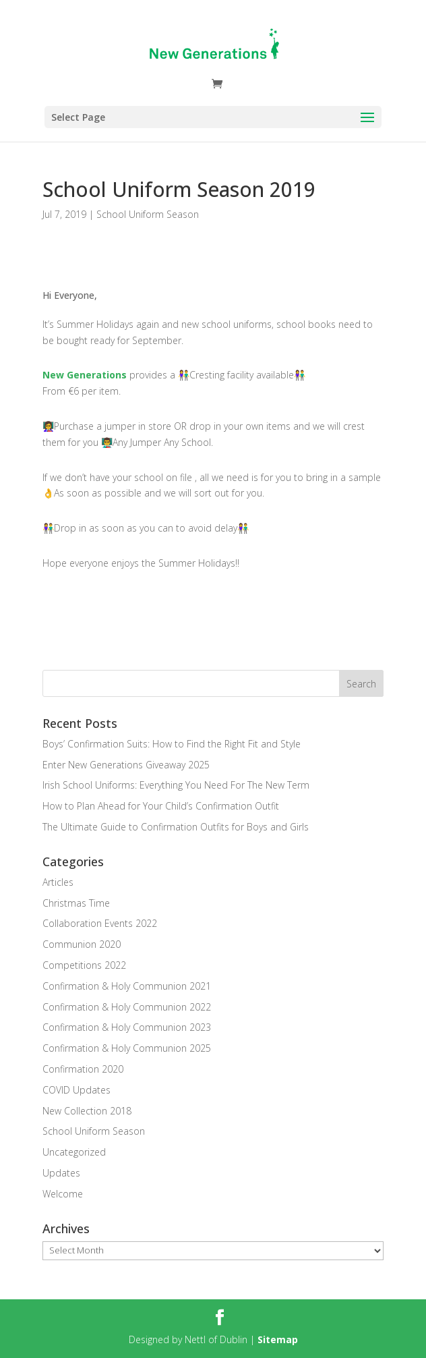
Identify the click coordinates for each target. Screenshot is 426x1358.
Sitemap (277, 1339)
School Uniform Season (147, 214)
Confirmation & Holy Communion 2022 (126, 1006)
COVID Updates (76, 1089)
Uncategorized (74, 1151)
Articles (57, 882)
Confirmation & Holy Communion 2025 (126, 1048)
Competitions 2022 (84, 965)
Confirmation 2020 (82, 1069)
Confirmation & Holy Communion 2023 (126, 1027)
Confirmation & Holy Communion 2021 (126, 986)
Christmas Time (76, 903)
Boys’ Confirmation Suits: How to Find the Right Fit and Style (171, 743)
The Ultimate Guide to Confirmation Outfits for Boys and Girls (175, 826)
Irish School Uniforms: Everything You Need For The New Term (175, 785)
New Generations (84, 374)
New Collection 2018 (86, 1110)
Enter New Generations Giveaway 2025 (126, 764)
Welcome (62, 1193)
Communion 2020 (81, 944)
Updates (61, 1172)
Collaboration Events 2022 (99, 923)
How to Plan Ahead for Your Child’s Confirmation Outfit (160, 805)
